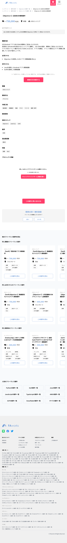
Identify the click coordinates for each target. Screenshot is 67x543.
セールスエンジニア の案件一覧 (21, 480)
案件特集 (37, 447)
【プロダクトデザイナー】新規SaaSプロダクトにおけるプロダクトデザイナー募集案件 (42, 340)
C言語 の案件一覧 (35, 459)
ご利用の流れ (21, 440)
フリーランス (38, 445)
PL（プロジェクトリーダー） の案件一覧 (35, 489)
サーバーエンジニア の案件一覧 (48, 476)
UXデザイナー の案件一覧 (22, 516)
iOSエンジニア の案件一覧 (26, 472)
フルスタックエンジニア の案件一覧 (48, 478)
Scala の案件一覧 (46, 457)
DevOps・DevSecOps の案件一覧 (37, 474)
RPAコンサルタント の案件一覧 (10, 502)
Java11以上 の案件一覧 (21, 455)
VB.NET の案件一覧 (48, 462)
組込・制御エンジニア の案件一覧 (10, 484)
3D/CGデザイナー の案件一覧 (39, 514)
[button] (33, 450)
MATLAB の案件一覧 (7, 457)
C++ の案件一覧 (54, 459)
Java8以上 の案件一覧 (8, 455)
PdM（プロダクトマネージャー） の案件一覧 (13, 493)
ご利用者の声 (54, 440)
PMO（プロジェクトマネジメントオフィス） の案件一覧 (16, 491)
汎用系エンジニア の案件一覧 (27, 484)
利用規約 (4, 442)
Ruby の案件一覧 (32, 455)
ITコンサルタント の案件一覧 (9, 501)
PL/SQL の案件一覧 (17, 460)
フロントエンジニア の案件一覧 (10, 478)
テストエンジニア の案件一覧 (37, 480)
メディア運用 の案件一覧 (39, 521)
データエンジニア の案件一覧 (9, 527)
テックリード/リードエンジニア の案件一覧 (13, 489)
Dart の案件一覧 (25, 459)
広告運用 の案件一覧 (26, 521)
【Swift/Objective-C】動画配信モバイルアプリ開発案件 (42, 252)
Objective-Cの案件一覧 (24, 9)
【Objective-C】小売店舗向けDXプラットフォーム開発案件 (42, 295)
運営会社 (4, 440)
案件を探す (13, 9)
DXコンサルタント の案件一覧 (48, 502)
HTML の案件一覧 (7, 453)
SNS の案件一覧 (16, 521)
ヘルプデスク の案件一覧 (25, 508)
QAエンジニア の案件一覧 (52, 480)
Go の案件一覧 (37, 457)
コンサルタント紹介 (23, 442)
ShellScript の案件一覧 (8, 464)
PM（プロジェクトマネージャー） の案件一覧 (42, 491)
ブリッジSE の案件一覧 (58, 482)
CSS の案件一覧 (16, 453)
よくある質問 (21, 447)
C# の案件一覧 (45, 459)
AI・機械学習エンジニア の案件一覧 (11, 529)
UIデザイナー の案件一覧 (8, 516)
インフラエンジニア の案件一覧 (10, 474)
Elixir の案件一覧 (18, 457)
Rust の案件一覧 (27, 457)
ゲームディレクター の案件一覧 (26, 495)
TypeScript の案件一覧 (41, 453)
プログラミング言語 (39, 440)
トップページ (5, 9)
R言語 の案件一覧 (53, 455)
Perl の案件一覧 (6, 459)
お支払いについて (22, 445)
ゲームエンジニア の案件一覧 (28, 482)
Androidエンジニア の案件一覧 (41, 472)
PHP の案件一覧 (56, 457)
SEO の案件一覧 (6, 521)
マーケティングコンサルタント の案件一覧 (29, 502)
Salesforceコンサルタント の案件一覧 (27, 501)
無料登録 (53, 4)
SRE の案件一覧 (23, 474)
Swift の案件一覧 (27, 460)
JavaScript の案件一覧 (28, 453)
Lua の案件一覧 (16, 459)
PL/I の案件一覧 (58, 462)
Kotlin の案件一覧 (51, 460)
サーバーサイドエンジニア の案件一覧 (28, 478)
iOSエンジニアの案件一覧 (25, 11)
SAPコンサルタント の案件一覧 (46, 501)
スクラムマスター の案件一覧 (32, 493)
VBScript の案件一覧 (25, 462)
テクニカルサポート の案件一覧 (10, 508)
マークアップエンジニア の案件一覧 (11, 482)
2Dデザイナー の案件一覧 (24, 514)
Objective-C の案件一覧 (39, 460)
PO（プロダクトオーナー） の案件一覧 (51, 493)
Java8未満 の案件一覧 (53, 453)
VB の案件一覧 (16, 462)
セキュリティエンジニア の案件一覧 (30, 476)
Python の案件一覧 (43, 455)
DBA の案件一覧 (50, 474)
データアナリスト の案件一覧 (25, 527)
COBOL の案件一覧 (37, 462)
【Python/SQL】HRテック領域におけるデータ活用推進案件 (14, 339)
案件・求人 (37, 442)
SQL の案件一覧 (6, 460)
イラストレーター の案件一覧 (9, 514)
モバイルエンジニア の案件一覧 (10, 472)
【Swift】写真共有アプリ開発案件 (14, 252)
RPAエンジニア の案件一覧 (44, 482)
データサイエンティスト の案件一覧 (43, 527)
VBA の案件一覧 (6, 462)
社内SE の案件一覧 (7, 480)
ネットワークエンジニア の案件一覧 (11, 476)
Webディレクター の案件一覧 (9, 495)
